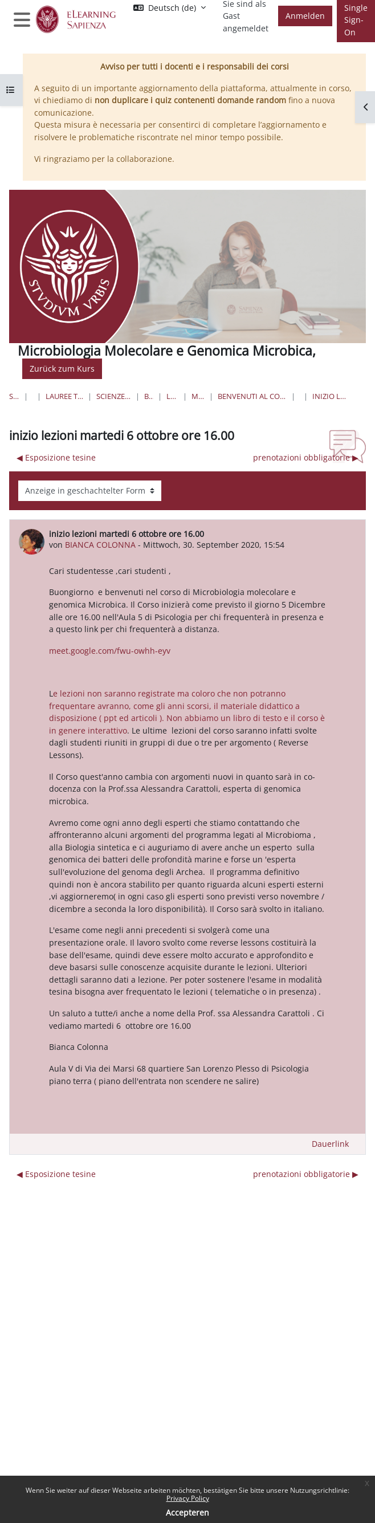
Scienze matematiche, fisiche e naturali (113, 396)
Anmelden (305, 15)
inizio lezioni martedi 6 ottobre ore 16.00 (330, 396)
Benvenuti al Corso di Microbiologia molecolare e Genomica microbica (252, 396)
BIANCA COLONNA (100, 544)
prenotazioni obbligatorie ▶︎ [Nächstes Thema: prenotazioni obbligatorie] (305, 457)
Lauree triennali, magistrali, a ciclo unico (65, 396)
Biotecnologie (148, 396)
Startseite (14, 396)
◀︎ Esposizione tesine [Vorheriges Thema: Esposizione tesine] (56, 457)
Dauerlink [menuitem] (330, 1143)
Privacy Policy (187, 1498)
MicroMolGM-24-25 (198, 396)
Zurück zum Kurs (62, 368)
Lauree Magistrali (172, 396)
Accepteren (187, 1512)
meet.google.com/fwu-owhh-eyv (109, 650)
